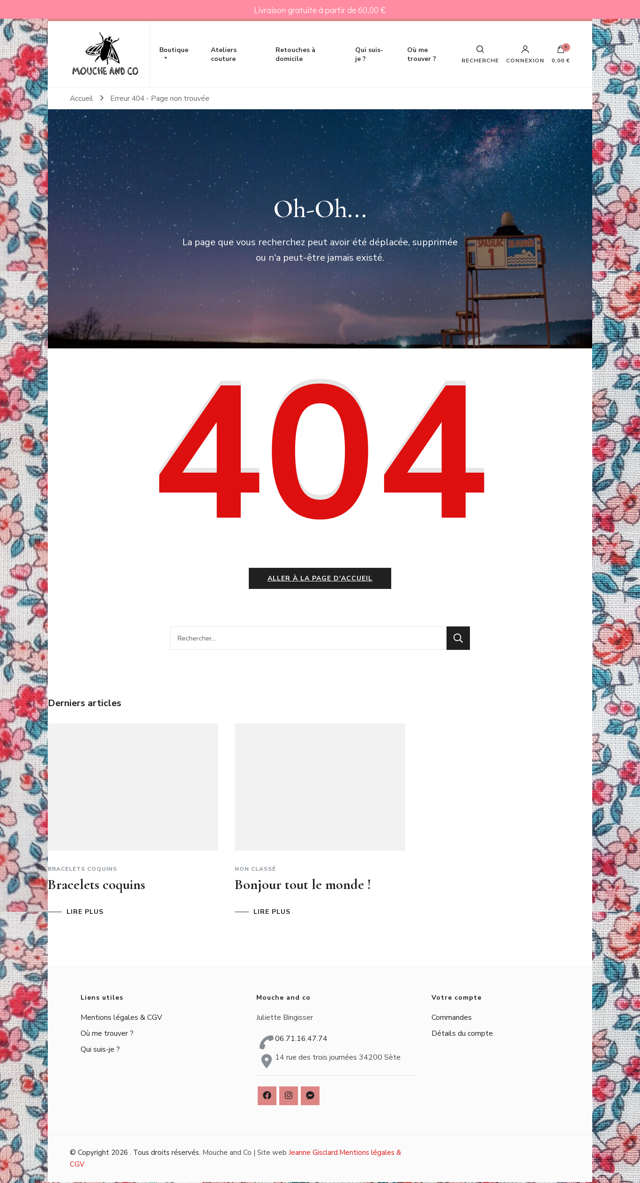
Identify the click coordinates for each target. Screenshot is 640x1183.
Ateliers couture (224, 54)
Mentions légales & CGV (121, 1018)
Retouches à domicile (295, 54)
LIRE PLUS (85, 913)
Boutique (173, 54)
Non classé (255, 870)
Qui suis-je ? (369, 54)
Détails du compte (462, 1034)
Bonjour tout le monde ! (303, 885)
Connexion (525, 54)
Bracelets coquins (82, 870)
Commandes (452, 1018)
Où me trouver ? (421, 54)
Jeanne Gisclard (313, 1153)
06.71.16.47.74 (301, 1039)
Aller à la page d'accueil (320, 579)
